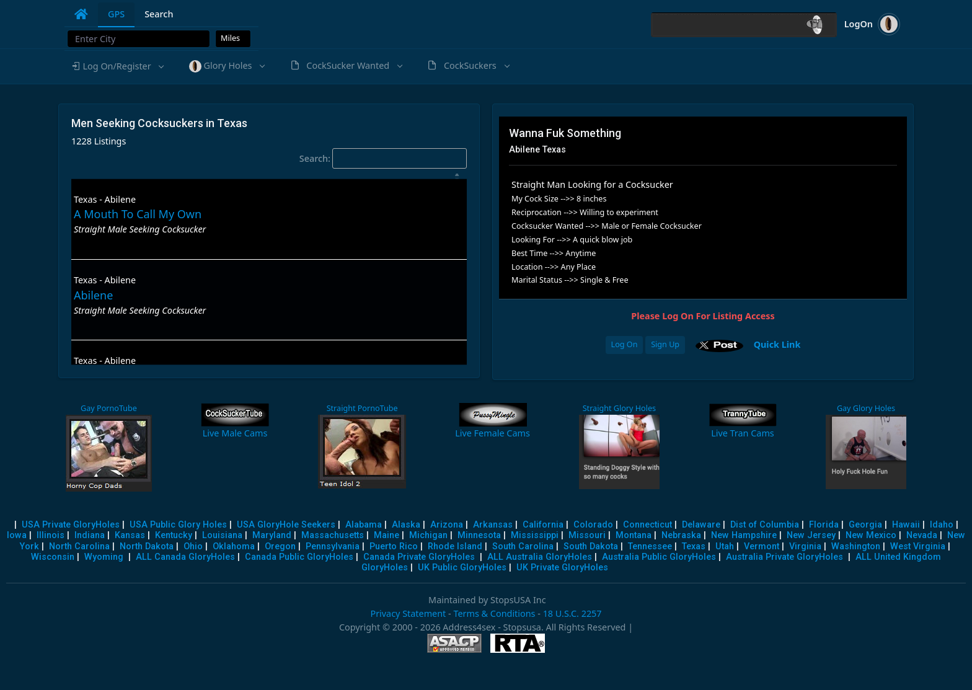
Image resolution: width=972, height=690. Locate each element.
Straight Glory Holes (619, 408)
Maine (386, 535)
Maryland (271, 535)
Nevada (921, 535)
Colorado (593, 525)
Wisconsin (52, 557)
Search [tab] (158, 14)
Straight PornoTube (362, 408)
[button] (117, 66)
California (543, 525)
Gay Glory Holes (866, 408)
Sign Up (665, 344)
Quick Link (777, 344)
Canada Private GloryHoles (419, 557)
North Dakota (147, 546)
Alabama (363, 525)
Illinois (50, 535)
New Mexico (871, 535)
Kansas (130, 535)
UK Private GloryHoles (562, 567)
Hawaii (906, 525)
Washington (855, 546)
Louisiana (222, 535)
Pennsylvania (333, 546)
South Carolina (523, 546)
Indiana (89, 535)
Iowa (17, 535)
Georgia (865, 525)
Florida (824, 525)
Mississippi (535, 535)
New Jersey (811, 535)
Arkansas (493, 525)
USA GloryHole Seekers (286, 525)
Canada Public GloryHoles (299, 557)
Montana (634, 535)
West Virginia (917, 546)
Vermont (761, 546)
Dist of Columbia (764, 525)
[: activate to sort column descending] (269, 176)
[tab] (81, 14)
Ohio (193, 546)
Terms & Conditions (494, 613)
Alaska (406, 525)
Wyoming (103, 557)
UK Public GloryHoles (462, 567)
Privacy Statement (408, 613)
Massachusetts (332, 535)
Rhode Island (455, 546)
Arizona (446, 525)
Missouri (587, 535)
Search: (383, 158)
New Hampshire (744, 535)
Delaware (701, 525)
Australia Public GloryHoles (659, 557)
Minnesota (479, 535)
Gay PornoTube (109, 408)
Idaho (941, 525)
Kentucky (173, 535)
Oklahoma (234, 546)
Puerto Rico (393, 546)
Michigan (428, 535)
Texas (693, 546)
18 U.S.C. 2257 (572, 613)
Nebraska (681, 535)
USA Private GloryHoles (71, 525)
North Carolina (79, 546)
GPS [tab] (116, 14)
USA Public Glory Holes (178, 525)
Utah (724, 546)
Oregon (280, 546)
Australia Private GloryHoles (784, 557)
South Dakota (590, 546)
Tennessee (650, 546)
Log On (624, 344)
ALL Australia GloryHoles (539, 557)
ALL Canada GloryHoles (185, 557)
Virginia (805, 546)
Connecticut (647, 525)
